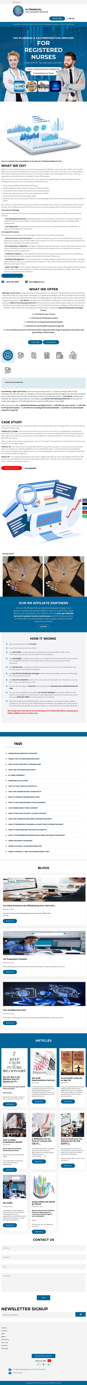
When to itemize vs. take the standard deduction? (28, 852)
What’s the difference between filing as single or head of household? (36, 835)
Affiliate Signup (51, 24)
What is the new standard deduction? (24, 797)
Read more (10, 921)
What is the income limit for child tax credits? (27, 830)
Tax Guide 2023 (30, 468)
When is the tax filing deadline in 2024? (24, 759)
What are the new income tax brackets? (24, 792)
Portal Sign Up (51, 342)
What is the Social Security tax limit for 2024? (27, 813)
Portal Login (57, 18)
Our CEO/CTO (62, 24)
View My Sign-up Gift (11, 468)
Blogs (30, 24)
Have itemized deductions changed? (23, 808)
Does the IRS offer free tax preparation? (24, 764)
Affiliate (3, 1336)
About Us (20, 24)
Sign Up (71, 18)
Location (16, 2)
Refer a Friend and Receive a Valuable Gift (43, 69)
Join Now (43, 627)
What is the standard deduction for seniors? (27, 802)
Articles (35, 24)
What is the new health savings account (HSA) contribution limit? (36, 824)
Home (15, 24)
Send (43, 1298)
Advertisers (4, 1345)
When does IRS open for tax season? (22, 753)
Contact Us (42, 24)
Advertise (71, 24)
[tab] (7, 355)
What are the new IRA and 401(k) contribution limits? (30, 819)
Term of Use (4, 1342)
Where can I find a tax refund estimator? (25, 846)
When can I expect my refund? (20, 841)
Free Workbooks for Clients (43, 73)
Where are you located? (18, 781)
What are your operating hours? (22, 770)
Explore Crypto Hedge (12, 276)
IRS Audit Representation (43, 1356)
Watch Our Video (41, 1361)
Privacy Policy (5, 1339)
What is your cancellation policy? (22, 786)
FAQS (26, 24)
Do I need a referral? (16, 775)
